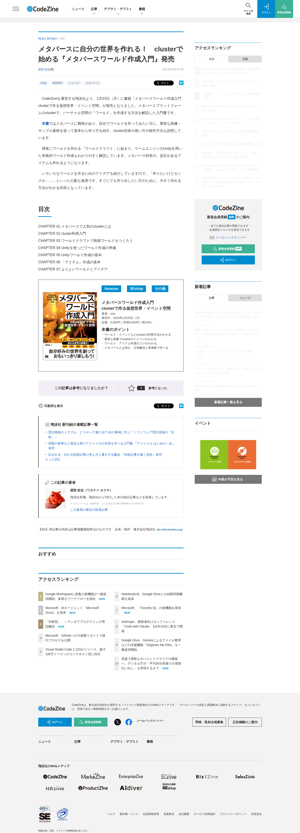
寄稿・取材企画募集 (209, 722)
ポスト (162, 83)
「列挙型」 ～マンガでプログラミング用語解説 (231, 94)
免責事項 (168, 814)
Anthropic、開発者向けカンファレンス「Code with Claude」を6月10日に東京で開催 (152, 626)
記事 (94, 9)
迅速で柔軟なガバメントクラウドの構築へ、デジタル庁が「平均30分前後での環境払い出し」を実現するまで (151, 663)
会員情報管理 (151, 814)
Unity (43, 83)
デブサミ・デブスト (118, 9)
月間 (245, 59)
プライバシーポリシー (233, 814)
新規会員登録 (227, 249)
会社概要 (184, 814)
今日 (211, 59)
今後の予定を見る (227, 479)
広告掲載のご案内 (245, 722)
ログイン (227, 260)
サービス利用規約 (204, 814)
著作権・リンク (129, 814)
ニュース (78, 9)
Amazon (111, 289)
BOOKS (57, 83)
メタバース (92, 83)
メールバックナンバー (228, 237)
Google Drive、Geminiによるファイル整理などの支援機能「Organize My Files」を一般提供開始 (151, 644)
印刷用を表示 (50, 406)
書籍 (142, 9)
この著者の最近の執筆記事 (89, 509)
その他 (160, 289)
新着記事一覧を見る (228, 402)
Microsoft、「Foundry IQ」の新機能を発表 (151, 608)
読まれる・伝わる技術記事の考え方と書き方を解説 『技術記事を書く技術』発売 (105, 454)
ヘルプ (111, 814)
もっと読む (53, 459)
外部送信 (256, 814)
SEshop (136, 289)
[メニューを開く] (16, 9)
